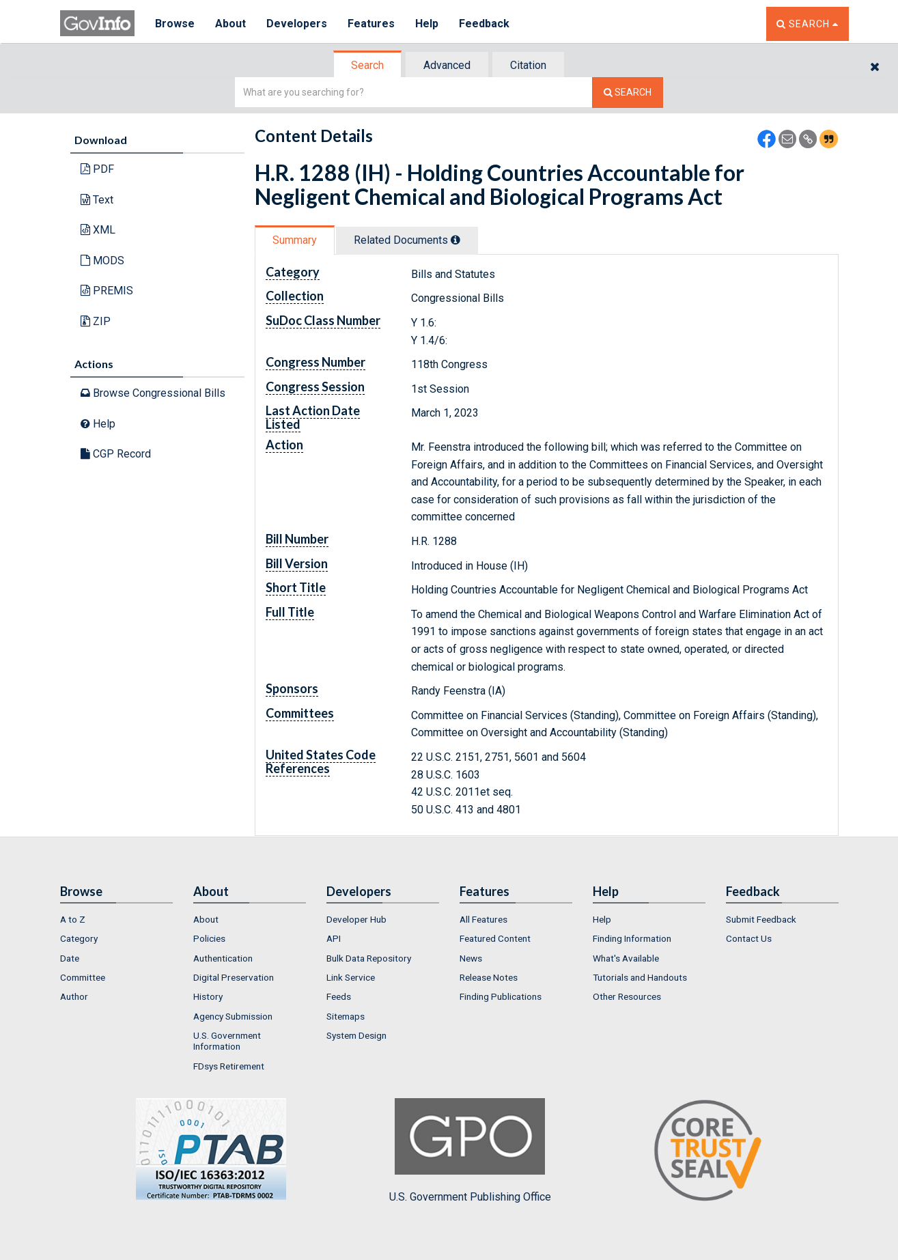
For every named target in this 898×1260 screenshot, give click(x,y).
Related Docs (407, 240)
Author (74, 996)
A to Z (72, 919)
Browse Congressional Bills (153, 393)
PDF (97, 169)
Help (426, 23)
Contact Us (749, 938)
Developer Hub (356, 919)
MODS (102, 260)
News (471, 958)
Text (97, 199)
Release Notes (489, 977)
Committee (82, 977)
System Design (356, 1035)
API (333, 938)
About (230, 23)
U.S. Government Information (227, 1041)
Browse (175, 23)
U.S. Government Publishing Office (470, 1150)
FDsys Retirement (228, 1066)
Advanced (447, 65)
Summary (294, 240)
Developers (296, 23)
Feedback (484, 23)
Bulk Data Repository (368, 958)
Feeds (338, 996)
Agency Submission (232, 1016)
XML (98, 229)
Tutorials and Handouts (640, 977)
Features (371, 23)
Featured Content (495, 938)
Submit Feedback (761, 919)
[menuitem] (116, 919)
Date (69, 958)
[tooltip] (455, 239)
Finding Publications (501, 996)
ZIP (96, 321)
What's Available (626, 958)
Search (367, 65)
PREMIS (107, 290)
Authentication (223, 958)
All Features (483, 919)
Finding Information (632, 938)
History (208, 996)
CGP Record (116, 453)
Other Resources (627, 996)
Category (79, 938)
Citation (528, 65)
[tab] (368, 65)
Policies (209, 938)
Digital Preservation (233, 977)
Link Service (350, 977)
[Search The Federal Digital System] (627, 92)
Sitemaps (345, 1016)
